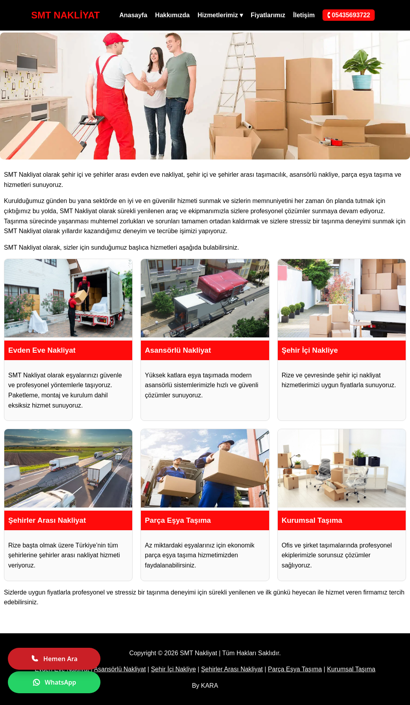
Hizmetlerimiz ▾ (220, 15)
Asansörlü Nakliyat (120, 669)
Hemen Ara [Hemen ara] (54, 658)
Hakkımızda (172, 15)
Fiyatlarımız (268, 15)
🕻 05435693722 (348, 15)
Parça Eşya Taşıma (295, 669)
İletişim (304, 15)
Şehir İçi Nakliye (173, 669)
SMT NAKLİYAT (65, 15)
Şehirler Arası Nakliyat (231, 669)
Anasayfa (133, 15)
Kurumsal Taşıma (351, 669)
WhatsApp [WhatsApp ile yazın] (54, 682)
